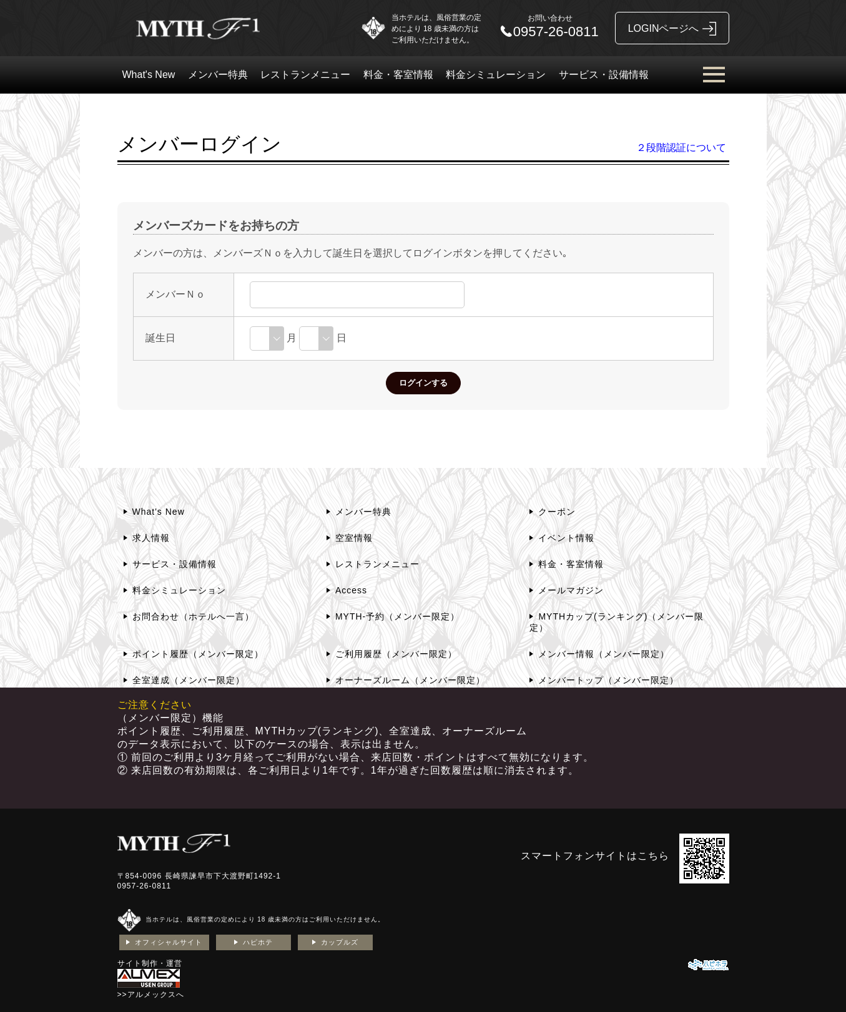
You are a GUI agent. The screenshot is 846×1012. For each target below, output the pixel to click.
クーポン (557, 512)
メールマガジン (571, 590)
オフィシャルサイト (168, 942)
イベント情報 (566, 538)
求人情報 (151, 538)
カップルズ (339, 942)
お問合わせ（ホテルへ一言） (193, 616)
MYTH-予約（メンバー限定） (397, 616)
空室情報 (354, 538)
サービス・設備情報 (604, 74)
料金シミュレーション (496, 74)
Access (351, 590)
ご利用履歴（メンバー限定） (396, 654)
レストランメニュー (305, 74)
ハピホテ (258, 942)
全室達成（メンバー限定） (188, 680)
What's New (148, 74)
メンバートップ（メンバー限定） (608, 680)
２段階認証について (681, 147)
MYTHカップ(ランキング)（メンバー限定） (616, 622)
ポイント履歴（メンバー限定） (197, 654)
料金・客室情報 (398, 74)
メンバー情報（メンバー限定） (603, 654)
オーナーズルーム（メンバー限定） (410, 680)
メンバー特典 (218, 74)
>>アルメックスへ (150, 994)
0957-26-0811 (144, 886)
